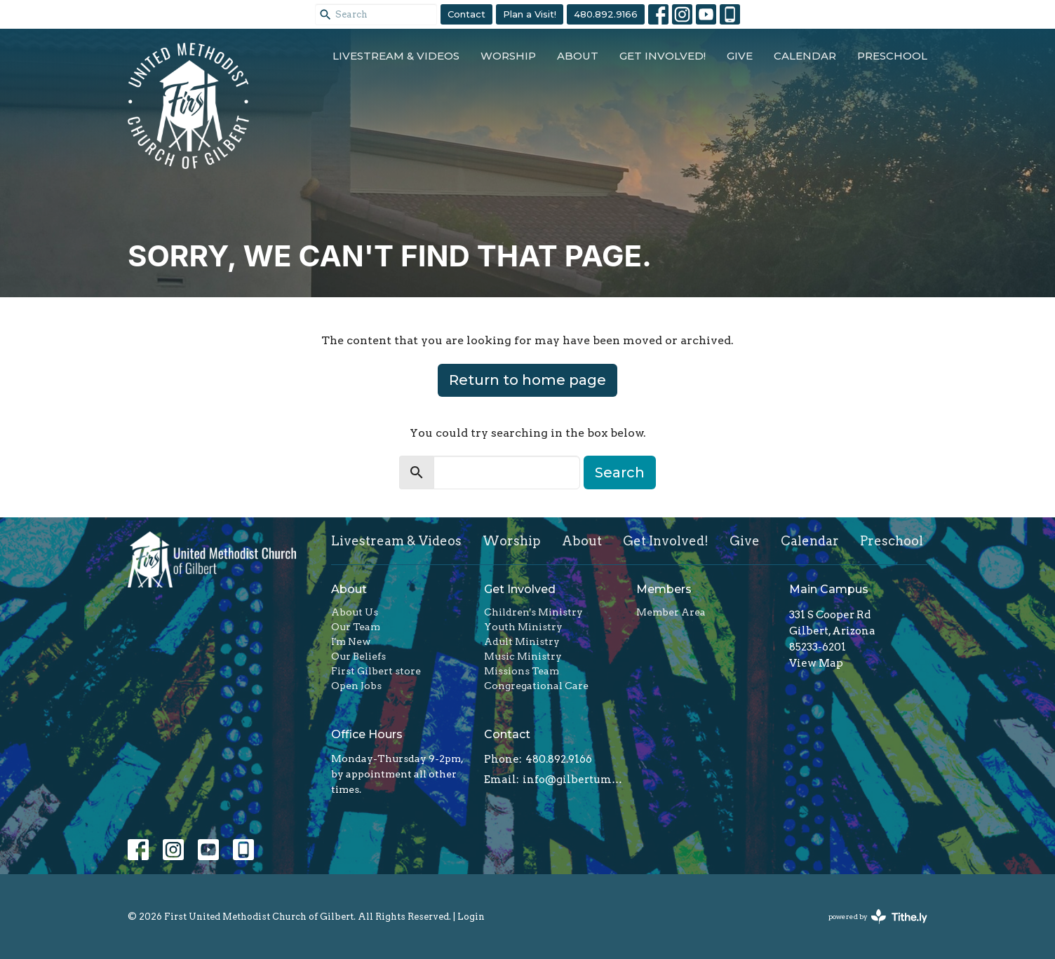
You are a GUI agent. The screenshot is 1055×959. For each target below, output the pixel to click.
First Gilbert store (376, 670)
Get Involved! (662, 55)
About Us (354, 612)
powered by (877, 916)
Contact (466, 14)
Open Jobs (356, 685)
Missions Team (521, 670)
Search (620, 472)
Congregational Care (536, 685)
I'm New (351, 641)
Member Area (671, 612)
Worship (508, 55)
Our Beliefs (358, 656)
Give (740, 55)
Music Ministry (523, 656)
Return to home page (527, 380)
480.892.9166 (606, 14)
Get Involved (520, 589)
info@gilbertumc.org (573, 779)
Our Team (355, 626)
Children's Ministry (533, 612)
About (577, 55)
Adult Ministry (522, 641)
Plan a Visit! (529, 14)
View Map (816, 663)
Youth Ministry (523, 626)
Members (664, 589)
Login (471, 916)
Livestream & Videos (395, 55)
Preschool (892, 55)
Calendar (805, 55)
